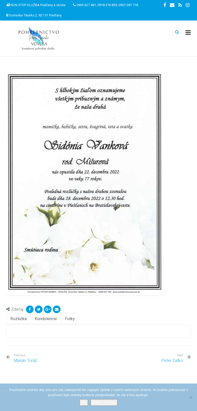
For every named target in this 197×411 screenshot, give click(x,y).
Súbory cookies (104, 402)
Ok (84, 402)
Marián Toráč (25, 358)
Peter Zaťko (172, 360)
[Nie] (190, 397)
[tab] (18, 319)
